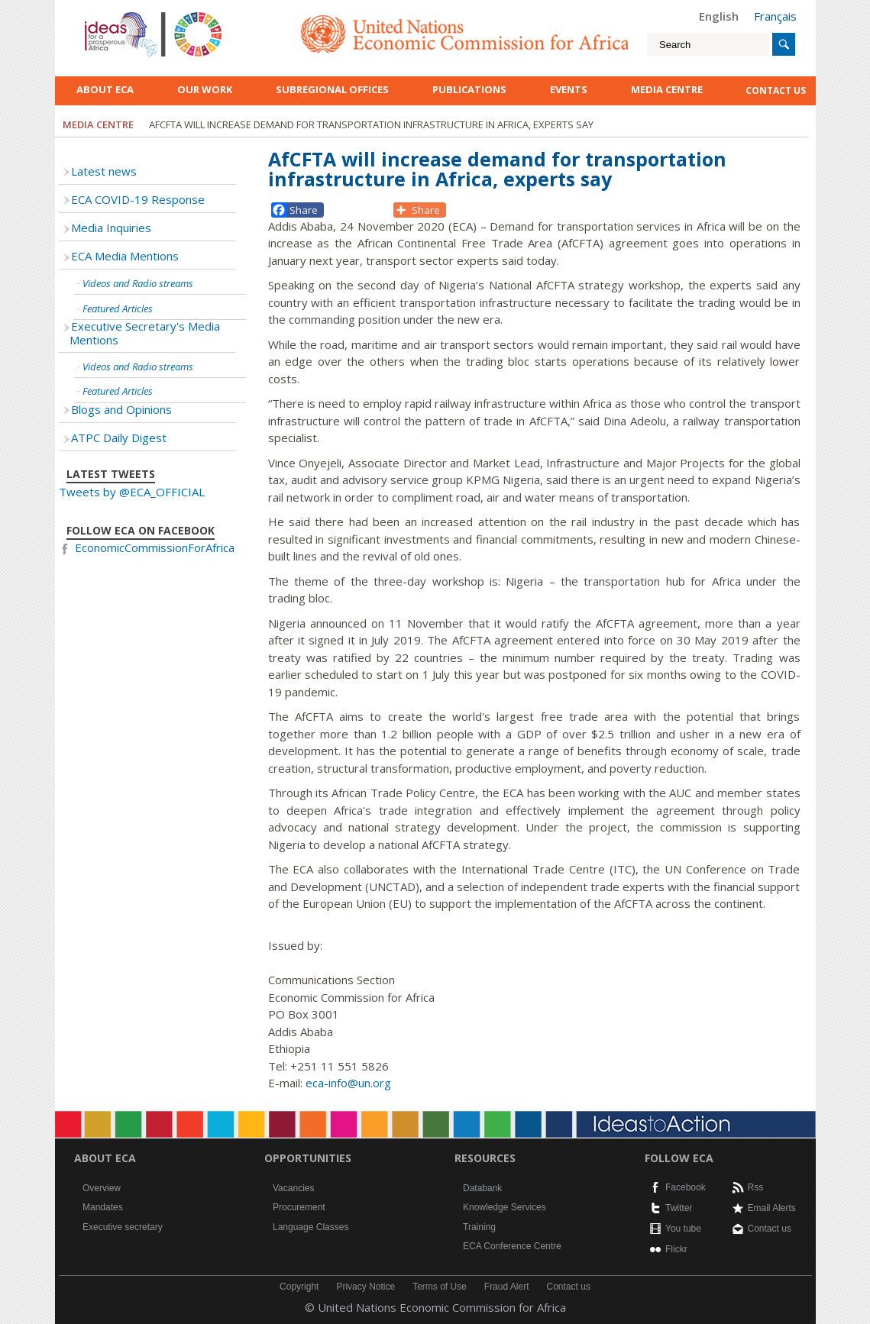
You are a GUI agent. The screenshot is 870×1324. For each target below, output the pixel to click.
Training (479, 1227)
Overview (101, 1188)
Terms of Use (439, 1286)
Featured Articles (117, 308)
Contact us (769, 1228)
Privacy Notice (365, 1286)
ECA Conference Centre (512, 1246)
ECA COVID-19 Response (138, 199)
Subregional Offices (332, 89)
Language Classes (310, 1227)
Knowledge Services (504, 1207)
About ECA (105, 89)
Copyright (299, 1286)
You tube (683, 1228)
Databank (482, 1188)
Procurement (299, 1207)
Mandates (102, 1207)
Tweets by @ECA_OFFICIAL (132, 491)
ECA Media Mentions (125, 255)
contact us (775, 90)
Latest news (104, 171)
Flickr (676, 1249)
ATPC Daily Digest (119, 437)
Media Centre (667, 89)
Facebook (685, 1187)
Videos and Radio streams (137, 283)
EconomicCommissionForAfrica (154, 547)
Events (568, 89)
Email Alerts (772, 1208)
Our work (204, 89)
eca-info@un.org (348, 1082)
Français (775, 16)
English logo (105, 15)
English (719, 16)
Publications (469, 89)
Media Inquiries (111, 227)
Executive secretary (122, 1227)
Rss (756, 1187)
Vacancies (293, 1188)
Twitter (678, 1208)
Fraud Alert (506, 1286)
